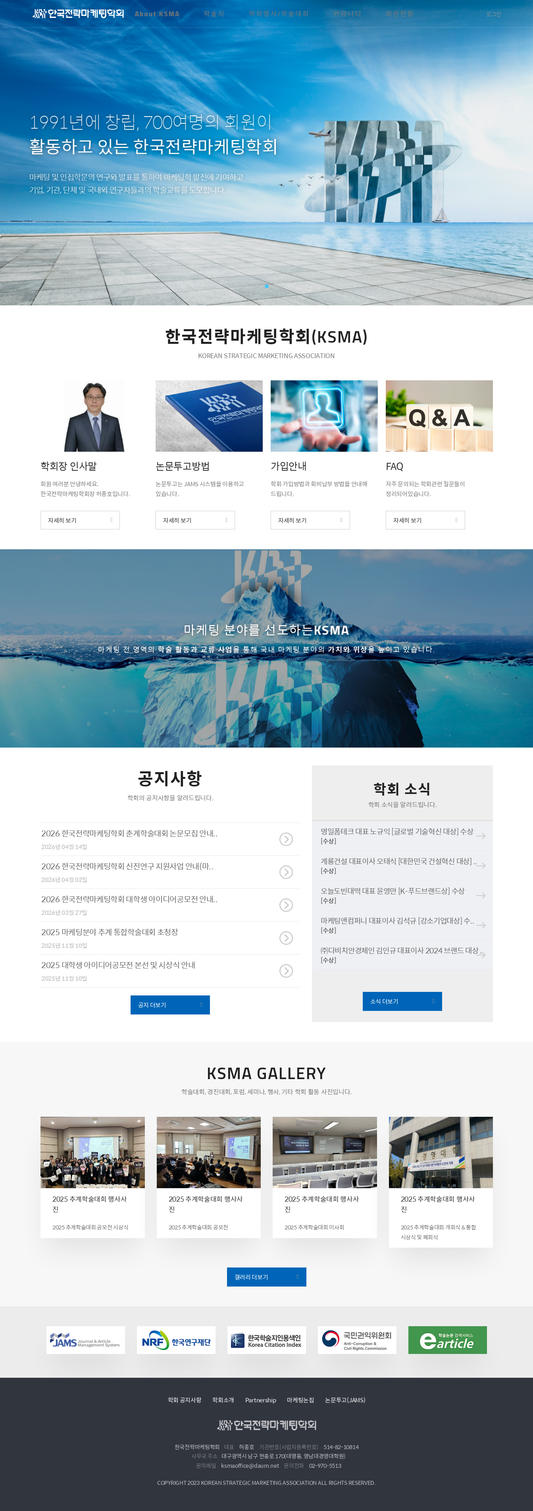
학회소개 (223, 1399)
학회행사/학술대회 (279, 14)
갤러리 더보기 (251, 1287)
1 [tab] (267, 286)
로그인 (493, 14)
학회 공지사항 (185, 1399)
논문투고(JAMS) (345, 1399)
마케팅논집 (300, 1399)
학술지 (214, 14)
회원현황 (400, 14)
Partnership (260, 1399)
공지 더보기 (152, 1018)
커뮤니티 (347, 14)
